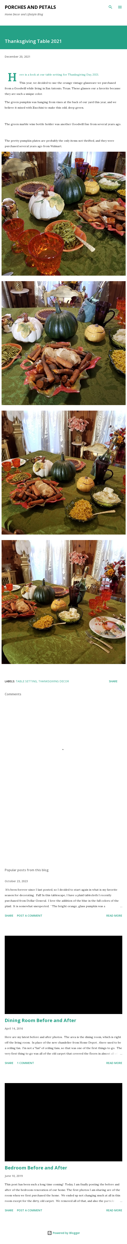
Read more (114, 915)
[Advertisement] (63, 827)
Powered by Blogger (63, 1233)
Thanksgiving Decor (53, 681)
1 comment (25, 1063)
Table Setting (26, 681)
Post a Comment (29, 915)
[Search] (110, 7)
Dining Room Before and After (40, 1020)
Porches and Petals (30, 7)
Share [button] (113, 681)
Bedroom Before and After (36, 1167)
